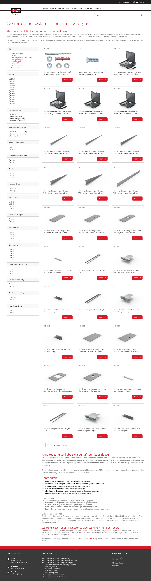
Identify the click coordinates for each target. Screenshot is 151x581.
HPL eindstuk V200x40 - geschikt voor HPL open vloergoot (56, 311)
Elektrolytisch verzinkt (18, 132)
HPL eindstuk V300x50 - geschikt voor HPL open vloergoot (126, 430)
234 (12, 81)
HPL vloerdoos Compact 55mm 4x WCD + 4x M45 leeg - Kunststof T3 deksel (57, 113)
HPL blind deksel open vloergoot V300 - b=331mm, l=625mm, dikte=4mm (92, 350)
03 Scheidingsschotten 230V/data (20, 58)
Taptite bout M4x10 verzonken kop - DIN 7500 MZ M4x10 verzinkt (92, 73)
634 (12, 101)
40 (11, 202)
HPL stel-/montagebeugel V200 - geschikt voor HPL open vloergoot (57, 271)
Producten (63, 9)
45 (11, 232)
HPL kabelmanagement (50, 573)
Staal (12, 191)
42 (11, 174)
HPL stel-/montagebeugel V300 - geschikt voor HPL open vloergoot (127, 390)
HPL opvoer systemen (49, 567)
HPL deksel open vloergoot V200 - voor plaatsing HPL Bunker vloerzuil (127, 232)
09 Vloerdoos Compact (17, 68)
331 (12, 85)
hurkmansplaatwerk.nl (126, 2)
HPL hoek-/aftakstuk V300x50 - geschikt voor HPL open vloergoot (92, 430)
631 (12, 99)
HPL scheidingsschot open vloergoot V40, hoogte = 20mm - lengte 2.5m (91, 152)
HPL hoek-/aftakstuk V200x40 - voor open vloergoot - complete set (126, 271)
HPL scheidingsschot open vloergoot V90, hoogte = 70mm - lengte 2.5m (126, 192)
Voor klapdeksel (16, 117)
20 (11, 250)
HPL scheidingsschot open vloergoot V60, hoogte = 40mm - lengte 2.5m (56, 192)
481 (12, 95)
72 (11, 178)
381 (12, 89)
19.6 (12, 297)
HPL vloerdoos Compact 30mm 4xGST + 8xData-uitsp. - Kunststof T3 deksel (127, 113)
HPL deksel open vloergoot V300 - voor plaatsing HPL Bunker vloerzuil (92, 390)
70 (11, 208)
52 (11, 176)
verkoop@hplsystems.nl (19, 574)
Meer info (67, 79)
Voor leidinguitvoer (17, 119)
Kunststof (14, 189)
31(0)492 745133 (18, 568)
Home (45, 9)
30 (11, 252)
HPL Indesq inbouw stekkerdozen (54, 575)
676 (12, 103)
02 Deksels (12, 56)
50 (11, 204)
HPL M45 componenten (50, 571)
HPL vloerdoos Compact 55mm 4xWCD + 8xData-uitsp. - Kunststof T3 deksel (127, 73)
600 (12, 162)
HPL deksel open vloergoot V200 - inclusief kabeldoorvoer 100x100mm (91, 232)
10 (11, 219)
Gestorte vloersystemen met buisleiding (56, 558)
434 (12, 93)
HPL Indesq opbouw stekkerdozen (54, 577)
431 (12, 91)
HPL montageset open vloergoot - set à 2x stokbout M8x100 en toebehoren (57, 73)
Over (52, 9)
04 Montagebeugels (16, 60)
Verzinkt (13, 136)
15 (11, 284)
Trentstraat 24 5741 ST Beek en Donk (19, 561)
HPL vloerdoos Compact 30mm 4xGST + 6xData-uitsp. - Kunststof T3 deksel (92, 113)
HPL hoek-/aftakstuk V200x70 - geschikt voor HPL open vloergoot (127, 311)
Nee (12, 149)
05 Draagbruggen (15, 62)
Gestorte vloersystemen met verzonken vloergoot (59, 560)
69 (11, 206)
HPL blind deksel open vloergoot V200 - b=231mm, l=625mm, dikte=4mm (57, 232)
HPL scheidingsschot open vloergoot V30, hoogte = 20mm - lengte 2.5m (56, 152)
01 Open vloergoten (16, 54)
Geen (12, 115)
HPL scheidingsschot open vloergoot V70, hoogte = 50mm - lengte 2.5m (91, 192)
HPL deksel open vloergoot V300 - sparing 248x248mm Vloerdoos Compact (57, 390)
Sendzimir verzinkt (17, 134)
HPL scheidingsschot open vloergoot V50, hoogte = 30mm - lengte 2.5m (126, 152)
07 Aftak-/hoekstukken (17, 66)
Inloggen (140, 2)
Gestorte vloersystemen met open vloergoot (57, 562)
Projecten (89, 9)
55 (11, 235)
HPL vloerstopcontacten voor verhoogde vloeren (59, 565)
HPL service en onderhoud (51, 569)
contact (92, 538)
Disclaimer (115, 565)
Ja (11, 147)
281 (12, 83)
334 (12, 87)
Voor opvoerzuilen (17, 121)
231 (12, 79)
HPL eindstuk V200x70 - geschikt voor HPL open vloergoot (56, 350)
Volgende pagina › (61, 445)
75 (11, 239)
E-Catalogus (77, 9)
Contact (99, 9)
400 (12, 160)
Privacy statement (118, 563)
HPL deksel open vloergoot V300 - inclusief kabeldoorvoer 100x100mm (126, 350)
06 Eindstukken (14, 64)
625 (12, 97)
